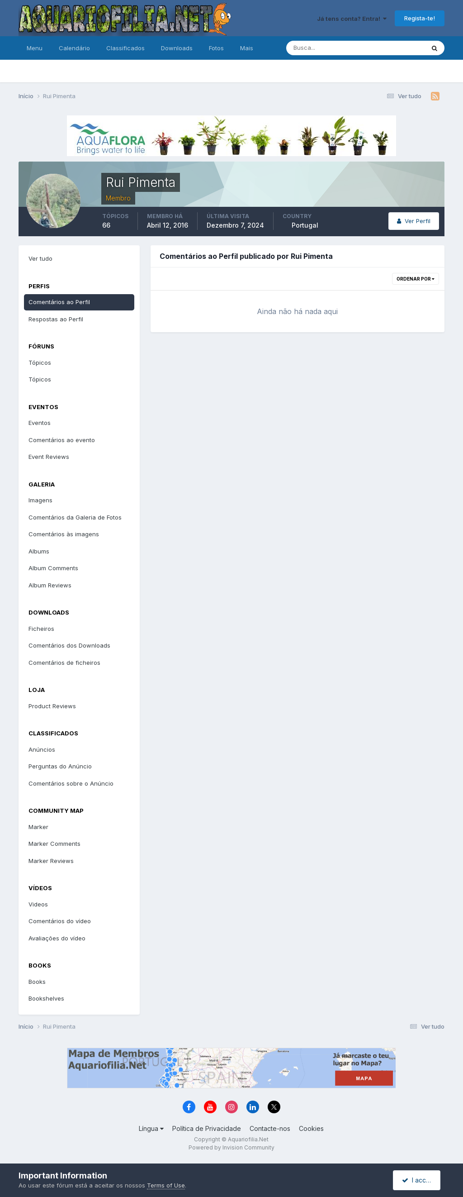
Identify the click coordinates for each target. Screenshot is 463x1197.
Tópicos (39, 362)
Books (37, 981)
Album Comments (53, 568)
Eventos (39, 422)
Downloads (177, 48)
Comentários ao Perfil (59, 301)
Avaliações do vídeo (56, 938)
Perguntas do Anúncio (60, 766)
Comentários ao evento (61, 440)
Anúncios (41, 749)
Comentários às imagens (63, 534)
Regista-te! (419, 18)
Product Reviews (52, 706)
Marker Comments (54, 843)
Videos (38, 904)
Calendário (74, 48)
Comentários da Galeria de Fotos (75, 517)
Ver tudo (40, 258)
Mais (246, 48)
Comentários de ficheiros (64, 662)
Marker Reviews (51, 860)
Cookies (311, 1128)
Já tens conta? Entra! (352, 18)
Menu (35, 48)
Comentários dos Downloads (69, 645)
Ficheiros (41, 628)
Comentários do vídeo (59, 921)
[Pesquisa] (326, 48)
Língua (151, 1128)
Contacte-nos (270, 1128)
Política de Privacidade (206, 1128)
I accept (418, 1180)
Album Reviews (49, 585)
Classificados (125, 48)
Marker (38, 826)
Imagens (40, 500)
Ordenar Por (416, 278)
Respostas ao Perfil (55, 319)
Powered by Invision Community (231, 1147)
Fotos (216, 48)
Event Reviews (48, 456)
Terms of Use (166, 1185)
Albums (38, 551)
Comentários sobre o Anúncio (70, 783)
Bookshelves (46, 998)
